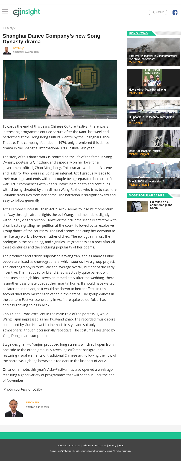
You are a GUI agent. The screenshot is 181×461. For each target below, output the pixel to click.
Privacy (112, 445)
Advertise (88, 445)
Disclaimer (100, 445)
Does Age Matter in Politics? (145, 150)
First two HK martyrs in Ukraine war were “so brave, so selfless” (153, 57)
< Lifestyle (9, 28)
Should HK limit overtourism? (146, 181)
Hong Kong (138, 33)
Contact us (74, 445)
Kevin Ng (18, 48)
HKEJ (121, 445)
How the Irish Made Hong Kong (147, 89)
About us (62, 445)
